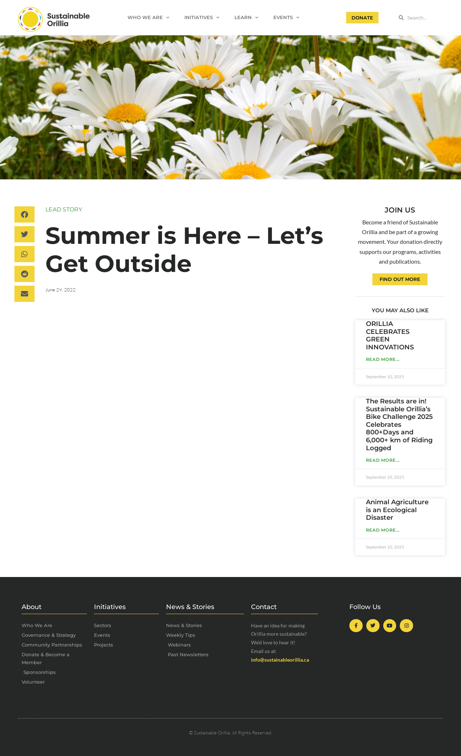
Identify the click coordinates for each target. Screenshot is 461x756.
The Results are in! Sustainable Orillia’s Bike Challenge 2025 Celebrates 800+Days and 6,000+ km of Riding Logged (399, 424)
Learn (246, 18)
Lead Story (63, 209)
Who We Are (148, 18)
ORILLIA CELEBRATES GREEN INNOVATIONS (390, 335)
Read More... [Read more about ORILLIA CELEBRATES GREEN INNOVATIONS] (383, 359)
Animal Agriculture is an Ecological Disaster (397, 510)
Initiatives (201, 18)
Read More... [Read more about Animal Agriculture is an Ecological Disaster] (383, 530)
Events (286, 18)
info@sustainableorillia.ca (280, 660)
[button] (24, 214)
